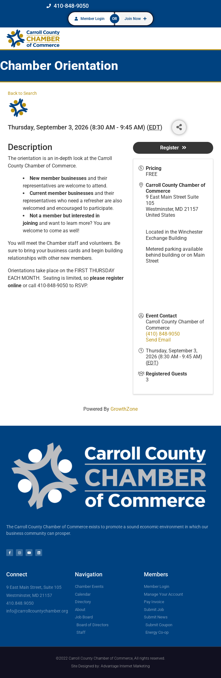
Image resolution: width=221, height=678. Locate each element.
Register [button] (173, 148)
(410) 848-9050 (163, 334)
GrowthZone (124, 409)
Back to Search (22, 93)
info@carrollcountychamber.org (37, 610)
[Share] (179, 127)
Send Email (158, 340)
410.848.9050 (20, 603)
